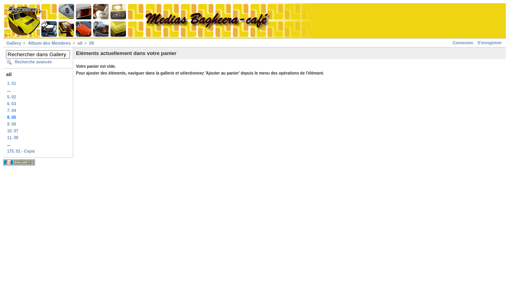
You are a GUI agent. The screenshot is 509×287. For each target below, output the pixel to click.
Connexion (463, 43)
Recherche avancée (33, 62)
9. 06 (11, 124)
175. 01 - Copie (21, 151)
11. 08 (12, 138)
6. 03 (11, 104)
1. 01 (11, 83)
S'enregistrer (490, 43)
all (80, 43)
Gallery (13, 43)
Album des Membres (49, 43)
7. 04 (11, 110)
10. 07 (12, 131)
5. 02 (11, 97)
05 (91, 43)
